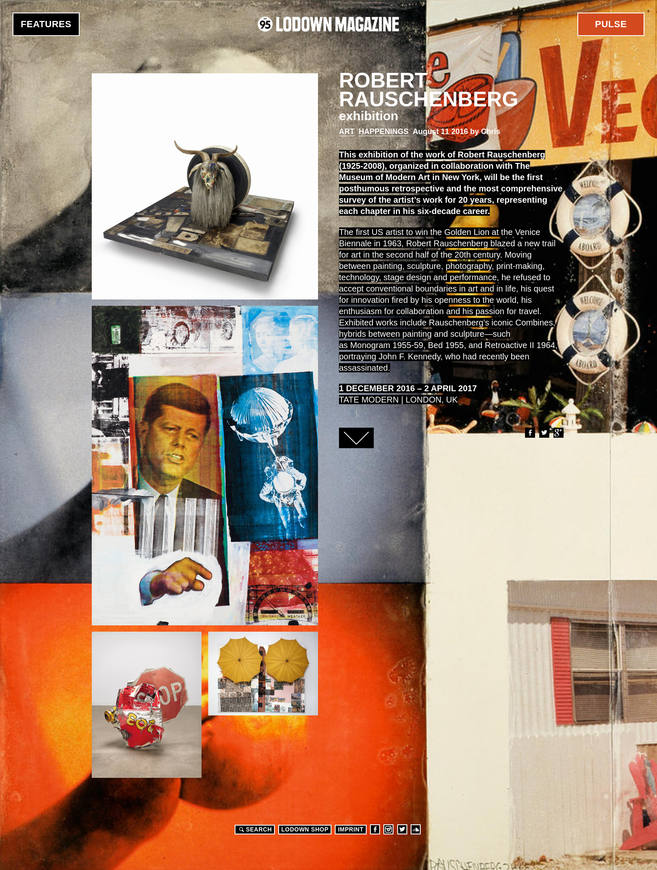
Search (254, 829)
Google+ (558, 433)
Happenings (384, 131)
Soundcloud (416, 829)
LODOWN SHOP (304, 829)
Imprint (350, 829)
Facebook (529, 433)
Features (46, 24)
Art (346, 131)
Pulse (611, 24)
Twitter (543, 433)
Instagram (388, 829)
